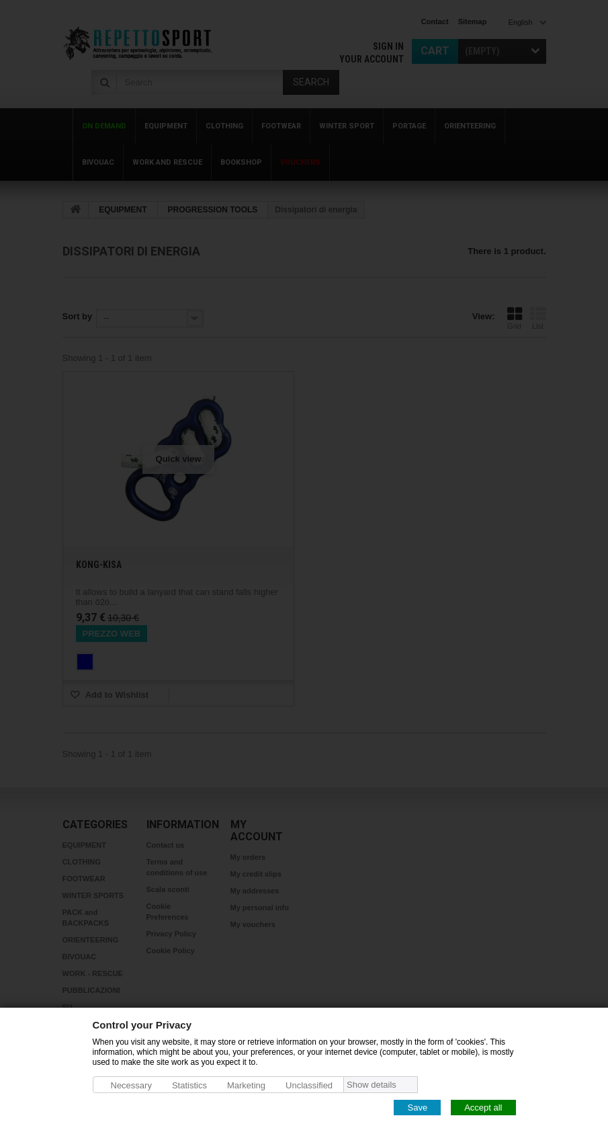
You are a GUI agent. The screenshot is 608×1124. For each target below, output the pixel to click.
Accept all (483, 1107)
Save (417, 1107)
